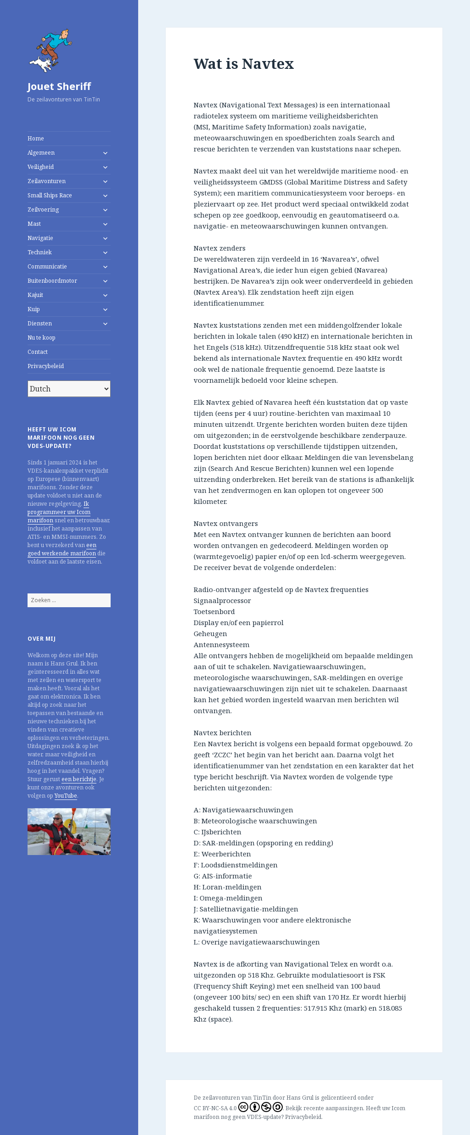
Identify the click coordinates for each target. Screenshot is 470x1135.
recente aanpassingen (333, 1108)
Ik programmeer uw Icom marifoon (59, 512)
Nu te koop (42, 337)
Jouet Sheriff (59, 86)
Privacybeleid (46, 366)
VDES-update (264, 1117)
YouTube (66, 796)
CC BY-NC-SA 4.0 (238, 1107)
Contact (38, 352)
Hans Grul (299, 1097)
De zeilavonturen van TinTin (232, 1097)
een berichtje (79, 779)
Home (36, 138)
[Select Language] (69, 388)
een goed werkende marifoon (62, 549)
